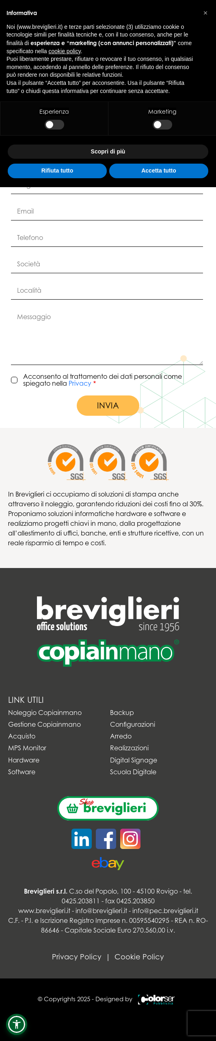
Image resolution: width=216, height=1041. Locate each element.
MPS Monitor (27, 748)
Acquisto (21, 736)
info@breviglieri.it (101, 911)
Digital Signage (133, 760)
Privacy (80, 383)
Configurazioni (132, 724)
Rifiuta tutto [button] (57, 170)
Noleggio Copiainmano (45, 713)
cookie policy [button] (65, 51)
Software (21, 772)
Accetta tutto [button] (158, 170)
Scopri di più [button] (108, 151)
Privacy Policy (77, 956)
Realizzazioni (129, 748)
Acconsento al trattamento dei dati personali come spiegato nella (102, 380)
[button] (16, 1024)
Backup (122, 713)
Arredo (121, 736)
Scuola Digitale (133, 772)
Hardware (23, 760)
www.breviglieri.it (44, 911)
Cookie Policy (139, 956)
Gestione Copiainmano (44, 724)
